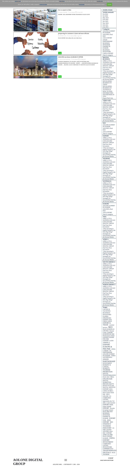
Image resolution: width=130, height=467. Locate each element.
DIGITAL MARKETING (107, 381)
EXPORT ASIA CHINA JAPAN (107, 320)
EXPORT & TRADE (107, 324)
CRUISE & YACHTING (107, 310)
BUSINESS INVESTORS (107, 50)
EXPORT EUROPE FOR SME (108, 338)
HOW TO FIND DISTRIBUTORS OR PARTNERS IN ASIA (108, 94)
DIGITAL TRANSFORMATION (109, 374)
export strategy (107, 406)
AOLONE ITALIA (24, 3)
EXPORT (106, 408)
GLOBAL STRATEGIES (107, 317)
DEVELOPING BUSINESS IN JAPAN (107, 82)
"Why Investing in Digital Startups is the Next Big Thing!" (109, 72)
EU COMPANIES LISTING (107, 397)
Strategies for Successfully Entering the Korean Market (109, 77)
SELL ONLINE (106, 395)
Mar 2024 (106, 18)
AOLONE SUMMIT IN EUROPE (109, 31)
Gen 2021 (106, 27)
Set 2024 (105, 16)
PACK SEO (106, 377)
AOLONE (44, 4)
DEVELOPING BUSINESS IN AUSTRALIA (107, 88)
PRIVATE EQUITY (108, 384)
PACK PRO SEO (108, 411)
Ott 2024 (105, 14)
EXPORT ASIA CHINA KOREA (108, 390)
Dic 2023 (105, 21)
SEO (110, 327)
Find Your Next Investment (107, 68)
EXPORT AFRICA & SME (108, 433)
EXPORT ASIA (62, 36)
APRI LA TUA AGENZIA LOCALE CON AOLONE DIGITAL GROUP (109, 63)
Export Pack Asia (108, 98)
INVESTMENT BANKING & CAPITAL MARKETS (107, 365)
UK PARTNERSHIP (107, 351)
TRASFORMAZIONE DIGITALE (111, 451)
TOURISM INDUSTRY (107, 427)
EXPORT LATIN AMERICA (108, 341)
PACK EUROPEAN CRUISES (108, 330)
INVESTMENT (108, 442)
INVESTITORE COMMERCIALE (108, 447)
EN (26, 5)
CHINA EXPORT (63, 12)
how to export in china (64, 10)
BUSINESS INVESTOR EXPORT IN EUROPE (106, 45)
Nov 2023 (106, 23)
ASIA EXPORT (107, 38)
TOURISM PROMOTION (107, 371)
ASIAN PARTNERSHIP (64, 59)
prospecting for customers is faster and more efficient (73, 33)
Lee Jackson (72, 12)
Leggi (60, 29)
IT (23, 5)
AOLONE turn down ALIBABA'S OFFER (70, 57)
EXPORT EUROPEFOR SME (108, 333)
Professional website (108, 335)
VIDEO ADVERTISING (109, 356)
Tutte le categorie (108, 55)
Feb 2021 (105, 25)
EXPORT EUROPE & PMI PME (107, 346)
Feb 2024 (105, 19)
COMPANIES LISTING (107, 444)
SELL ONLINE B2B (108, 378)
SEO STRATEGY (108, 423)
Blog (94, 4)
